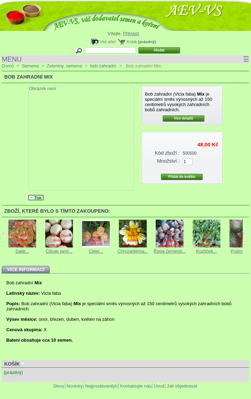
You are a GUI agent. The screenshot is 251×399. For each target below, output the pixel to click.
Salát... (22, 251)
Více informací (25, 269)
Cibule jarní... (59, 251)
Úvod (159, 386)
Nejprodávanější (101, 386)
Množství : (168, 161)
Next (244, 233)
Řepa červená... (170, 251)
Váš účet (107, 41)
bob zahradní (103, 65)
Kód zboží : (167, 153)
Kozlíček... (206, 251)
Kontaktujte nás (136, 386)
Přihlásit (131, 33)
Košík (132, 41)
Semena (30, 65)
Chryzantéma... (133, 251)
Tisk (37, 197)
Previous (3, 233)
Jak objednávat (182, 386)
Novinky (75, 386)
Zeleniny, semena (64, 65)
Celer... (96, 251)
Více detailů (183, 118)
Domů (8, 65)
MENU (125, 59)
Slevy (58, 386)
